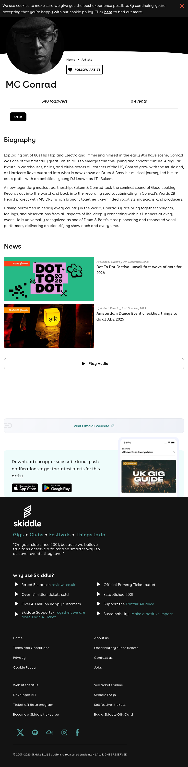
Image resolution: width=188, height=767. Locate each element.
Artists (87, 59)
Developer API (24, 695)
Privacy (19, 657)
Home (70, 59)
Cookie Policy (24, 667)
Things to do (90, 534)
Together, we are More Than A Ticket (53, 614)
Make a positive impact (152, 613)
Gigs (18, 534)
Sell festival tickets (110, 704)
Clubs (36, 534)
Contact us (103, 657)
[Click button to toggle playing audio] (94, 363)
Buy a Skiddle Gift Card (113, 714)
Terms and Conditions (31, 648)
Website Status (25, 685)
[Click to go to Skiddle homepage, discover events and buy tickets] (27, 516)
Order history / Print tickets (116, 648)
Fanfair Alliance (140, 604)
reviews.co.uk (63, 584)
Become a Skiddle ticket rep (36, 714)
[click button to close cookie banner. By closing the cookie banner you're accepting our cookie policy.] (182, 6)
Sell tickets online (108, 685)
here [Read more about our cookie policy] (108, 11)
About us (101, 638)
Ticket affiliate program (33, 704)
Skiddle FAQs (105, 695)
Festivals (59, 534)
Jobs (98, 667)
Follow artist (84, 69)
